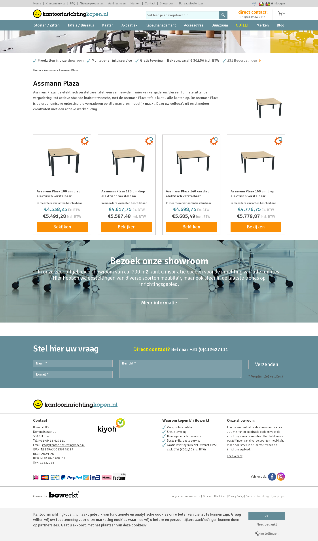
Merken (135, 3)
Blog (280, 35)
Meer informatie (159, 340)
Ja (266, 516)
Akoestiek (129, 35)
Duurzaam (219, 35)
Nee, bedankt (267, 524)
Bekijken (62, 265)
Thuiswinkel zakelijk (268, 4)
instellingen (266, 533)
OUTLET (242, 35)
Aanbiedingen (117, 3)
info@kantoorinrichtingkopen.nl (63, 483)
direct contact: (253, 16)
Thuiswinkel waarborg (261, 4)
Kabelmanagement (160, 35)
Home (37, 3)
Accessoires (193, 35)
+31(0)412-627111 (253, 21)
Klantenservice (55, 3)
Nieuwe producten (92, 3)
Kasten (108, 35)
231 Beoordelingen (242, 98)
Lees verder (234, 494)
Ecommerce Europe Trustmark (254, 4)
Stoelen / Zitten (47, 35)
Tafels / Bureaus (81, 35)
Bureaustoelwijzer (191, 3)
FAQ (72, 3)
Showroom (167, 3)
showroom (76, 98)
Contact (150, 3)
